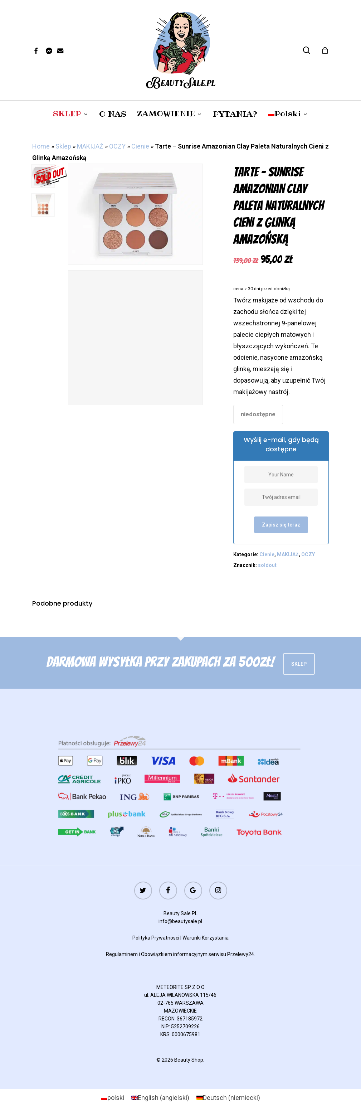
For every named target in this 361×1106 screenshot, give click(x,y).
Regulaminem (122, 954)
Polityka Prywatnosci (155, 938)
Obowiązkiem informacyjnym (174, 954)
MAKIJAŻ (90, 146)
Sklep (63, 146)
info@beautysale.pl (180, 921)
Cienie (140, 146)
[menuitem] (288, 114)
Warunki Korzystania (205, 938)
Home (41, 146)
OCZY (117, 146)
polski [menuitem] (115, 1097)
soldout (267, 565)
